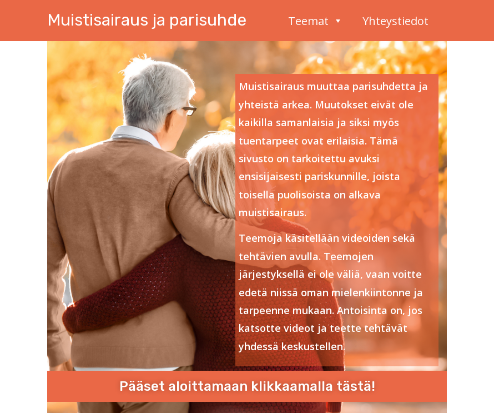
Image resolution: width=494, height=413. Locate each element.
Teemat (315, 19)
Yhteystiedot (395, 19)
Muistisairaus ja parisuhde (146, 20)
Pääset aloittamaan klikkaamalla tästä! (247, 386)
